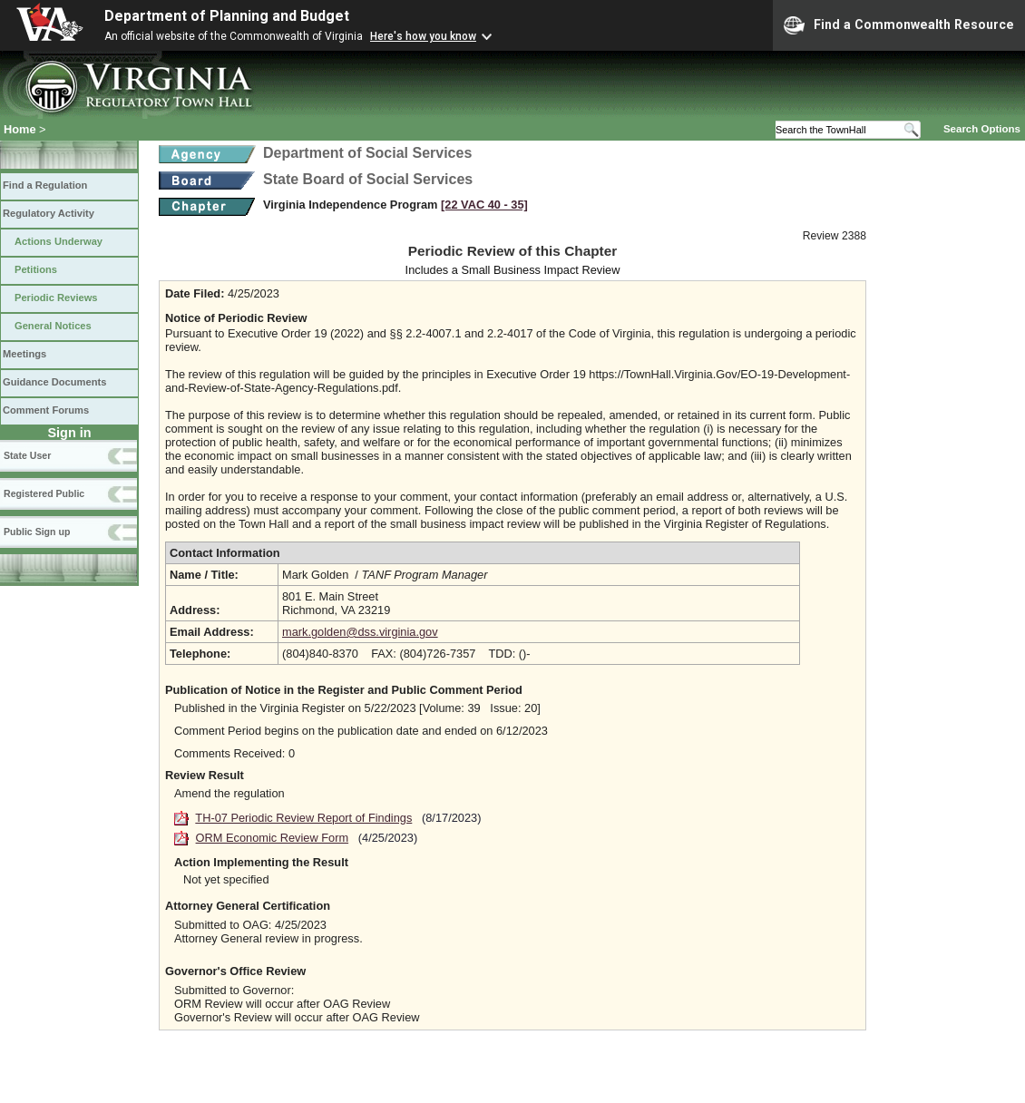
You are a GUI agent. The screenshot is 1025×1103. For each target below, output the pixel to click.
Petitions (36, 269)
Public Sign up (37, 531)
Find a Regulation (45, 185)
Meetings (24, 353)
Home (20, 129)
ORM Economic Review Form (272, 837)
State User (27, 455)
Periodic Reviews (56, 297)
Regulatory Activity (48, 213)
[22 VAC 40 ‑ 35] (484, 204)
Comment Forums (46, 410)
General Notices (53, 325)
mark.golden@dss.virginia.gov (360, 632)
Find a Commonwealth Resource (899, 25)
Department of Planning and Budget (226, 15)
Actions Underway (58, 241)
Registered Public (44, 493)
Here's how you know (423, 36)
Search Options (981, 128)
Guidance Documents (54, 381)
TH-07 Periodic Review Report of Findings (303, 818)
